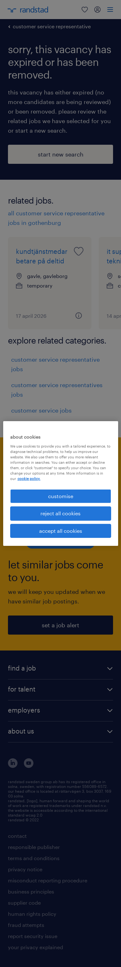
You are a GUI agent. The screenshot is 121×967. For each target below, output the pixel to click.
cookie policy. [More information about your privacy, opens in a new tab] (29, 479)
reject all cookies (60, 513)
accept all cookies (60, 531)
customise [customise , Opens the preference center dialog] (60, 496)
